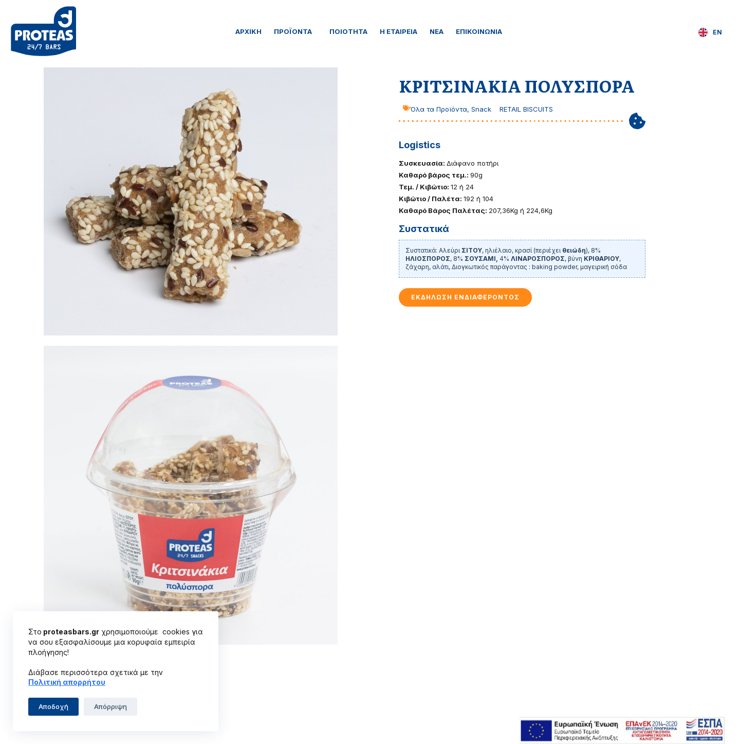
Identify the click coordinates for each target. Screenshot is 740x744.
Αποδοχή (53, 706)
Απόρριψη (110, 706)
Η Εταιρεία (398, 31)
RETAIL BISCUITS (526, 109)
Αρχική (248, 31)
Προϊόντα (295, 31)
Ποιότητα (348, 31)
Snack (481, 109)
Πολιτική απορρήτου (66, 682)
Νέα (436, 31)
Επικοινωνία (479, 31)
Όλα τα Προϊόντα (438, 109)
